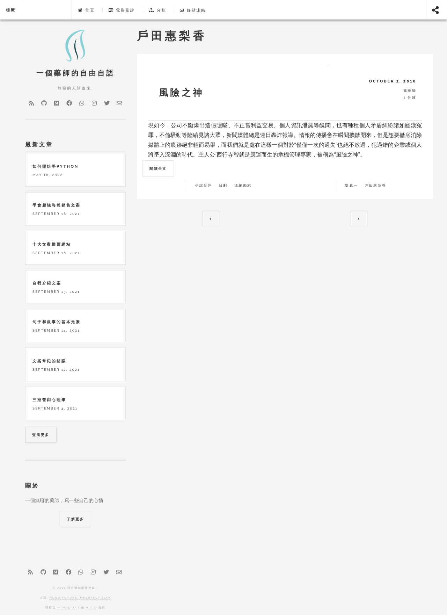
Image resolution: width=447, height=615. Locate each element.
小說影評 (203, 185)
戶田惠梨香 (376, 185)
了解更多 (75, 519)
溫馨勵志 (243, 185)
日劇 (223, 185)
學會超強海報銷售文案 (56, 205)
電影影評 (122, 10)
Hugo (91, 607)
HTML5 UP (67, 607)
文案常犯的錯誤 (49, 361)
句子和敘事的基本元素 (56, 321)
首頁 (86, 10)
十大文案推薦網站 (51, 244)
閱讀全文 (158, 169)
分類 (157, 10)
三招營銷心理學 (49, 399)
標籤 (11, 9)
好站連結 (193, 10)
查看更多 (41, 435)
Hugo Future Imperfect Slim (80, 597)
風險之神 (179, 92)
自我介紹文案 (46, 283)
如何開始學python (55, 166)
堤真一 (351, 185)
